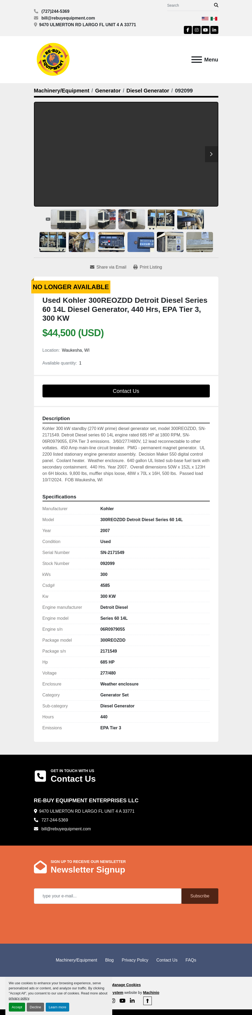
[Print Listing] (148, 267)
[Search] (190, 5)
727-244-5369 (54, 820)
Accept (17, 1007)
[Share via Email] (108, 267)
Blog (109, 960)
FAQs (190, 960)
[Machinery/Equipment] (62, 91)
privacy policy (19, 998)
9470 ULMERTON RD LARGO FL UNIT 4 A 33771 (87, 24)
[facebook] (188, 30)
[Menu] (196, 59)
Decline (35, 1007)
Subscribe (199, 896)
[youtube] (205, 30)
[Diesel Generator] (147, 91)
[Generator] (108, 91)
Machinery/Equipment (76, 960)
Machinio (151, 992)
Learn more (57, 1007)
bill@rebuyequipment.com (67, 18)
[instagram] (197, 30)
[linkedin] (214, 30)
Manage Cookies (126, 985)
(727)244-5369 (54, 11)
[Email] (108, 896)
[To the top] (147, 1001)
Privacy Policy (135, 960)
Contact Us (126, 391)
